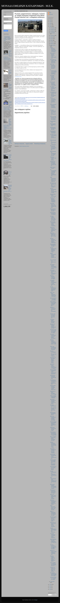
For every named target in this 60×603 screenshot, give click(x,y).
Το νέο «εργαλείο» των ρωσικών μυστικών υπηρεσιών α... (53, 100)
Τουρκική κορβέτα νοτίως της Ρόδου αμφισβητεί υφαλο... (52, 558)
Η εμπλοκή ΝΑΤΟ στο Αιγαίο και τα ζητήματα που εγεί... (53, 205)
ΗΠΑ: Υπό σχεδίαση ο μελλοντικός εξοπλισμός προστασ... (52, 66)
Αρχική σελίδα (29, 143)
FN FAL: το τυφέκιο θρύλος (10, 72)
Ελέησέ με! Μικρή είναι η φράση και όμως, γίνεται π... (53, 235)
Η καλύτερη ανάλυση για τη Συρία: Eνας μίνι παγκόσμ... (53, 450)
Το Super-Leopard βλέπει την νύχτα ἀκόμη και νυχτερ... (53, 218)
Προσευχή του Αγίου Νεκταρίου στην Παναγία (53, 393)
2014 (50, 586)
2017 (50, 24)
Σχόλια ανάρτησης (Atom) (24, 146)
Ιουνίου (51, 38)
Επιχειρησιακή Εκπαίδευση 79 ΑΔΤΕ (53, 245)
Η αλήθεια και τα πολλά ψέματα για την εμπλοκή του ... (53, 136)
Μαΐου (51, 40)
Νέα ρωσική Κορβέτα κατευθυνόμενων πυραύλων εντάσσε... (53, 486)
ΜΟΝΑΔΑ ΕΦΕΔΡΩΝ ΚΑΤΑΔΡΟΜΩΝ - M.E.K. (27, 5)
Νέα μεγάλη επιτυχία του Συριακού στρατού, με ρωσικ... (53, 401)
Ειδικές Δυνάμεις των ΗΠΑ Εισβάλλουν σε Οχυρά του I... (53, 541)
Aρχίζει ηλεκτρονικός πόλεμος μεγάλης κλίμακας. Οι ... (53, 256)
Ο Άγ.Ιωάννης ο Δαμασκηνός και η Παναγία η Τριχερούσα (53, 433)
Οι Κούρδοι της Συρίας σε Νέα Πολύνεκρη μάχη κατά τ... (53, 61)
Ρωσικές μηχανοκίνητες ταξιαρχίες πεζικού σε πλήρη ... (53, 249)
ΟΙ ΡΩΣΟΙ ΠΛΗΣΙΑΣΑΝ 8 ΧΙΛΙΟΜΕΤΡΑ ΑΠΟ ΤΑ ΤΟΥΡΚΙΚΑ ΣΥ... (53, 408)
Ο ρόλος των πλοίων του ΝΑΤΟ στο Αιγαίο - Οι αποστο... (52, 569)
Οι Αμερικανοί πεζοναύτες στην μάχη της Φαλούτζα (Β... (53, 147)
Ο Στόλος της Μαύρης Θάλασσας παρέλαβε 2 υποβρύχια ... (53, 199)
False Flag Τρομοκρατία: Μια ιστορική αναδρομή (53, 348)
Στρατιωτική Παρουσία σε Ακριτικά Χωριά (53, 429)
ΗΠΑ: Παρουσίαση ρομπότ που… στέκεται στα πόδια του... (53, 179)
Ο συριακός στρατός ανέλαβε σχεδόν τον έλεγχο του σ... (52, 78)
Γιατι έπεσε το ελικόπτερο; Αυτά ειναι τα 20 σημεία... (53, 491)
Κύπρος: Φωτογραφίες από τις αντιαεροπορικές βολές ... (53, 190)
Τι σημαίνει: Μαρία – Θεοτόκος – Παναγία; (52, 321)
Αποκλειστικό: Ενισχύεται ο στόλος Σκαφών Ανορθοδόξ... (53, 223)
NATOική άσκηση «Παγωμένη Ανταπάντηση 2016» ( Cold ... (53, 342)
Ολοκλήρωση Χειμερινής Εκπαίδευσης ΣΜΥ (53, 377)
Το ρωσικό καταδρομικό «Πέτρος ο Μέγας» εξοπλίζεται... (53, 336)
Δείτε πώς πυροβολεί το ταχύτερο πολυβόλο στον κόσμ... (53, 418)
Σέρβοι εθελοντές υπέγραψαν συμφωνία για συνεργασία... (53, 49)
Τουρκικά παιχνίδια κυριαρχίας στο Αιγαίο (52, 277)
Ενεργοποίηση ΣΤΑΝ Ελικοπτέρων (53, 195)
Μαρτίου (52, 43)
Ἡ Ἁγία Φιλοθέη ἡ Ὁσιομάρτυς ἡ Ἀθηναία (53, 396)
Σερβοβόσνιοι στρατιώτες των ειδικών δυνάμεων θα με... (53, 163)
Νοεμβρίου (52, 29)
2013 (50, 587)
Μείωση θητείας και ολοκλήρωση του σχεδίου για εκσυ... (53, 153)
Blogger (36, 599)
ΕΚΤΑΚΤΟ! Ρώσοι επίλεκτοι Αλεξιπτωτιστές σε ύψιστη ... (53, 366)
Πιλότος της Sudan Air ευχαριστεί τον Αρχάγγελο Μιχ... (53, 229)
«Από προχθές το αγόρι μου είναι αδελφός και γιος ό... (53, 564)
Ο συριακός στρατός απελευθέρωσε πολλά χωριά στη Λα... (53, 283)
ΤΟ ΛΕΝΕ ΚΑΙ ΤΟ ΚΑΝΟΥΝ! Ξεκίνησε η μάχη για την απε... (53, 382)
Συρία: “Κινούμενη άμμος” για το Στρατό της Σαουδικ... (53, 507)
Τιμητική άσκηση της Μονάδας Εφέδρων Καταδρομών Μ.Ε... (53, 423)
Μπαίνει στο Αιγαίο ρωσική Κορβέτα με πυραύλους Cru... (53, 552)
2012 (50, 589)
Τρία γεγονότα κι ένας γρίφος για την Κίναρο (53, 468)
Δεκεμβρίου (52, 27)
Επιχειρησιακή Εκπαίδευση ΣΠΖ (53, 124)
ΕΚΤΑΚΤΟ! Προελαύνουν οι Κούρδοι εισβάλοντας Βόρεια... (53, 502)
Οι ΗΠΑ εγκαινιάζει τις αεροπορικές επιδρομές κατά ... (53, 288)
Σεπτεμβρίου (52, 32)
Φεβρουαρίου (52, 45)
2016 (50, 26)
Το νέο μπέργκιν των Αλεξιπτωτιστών (53, 261)
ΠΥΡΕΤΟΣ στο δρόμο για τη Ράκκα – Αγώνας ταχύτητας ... (53, 524)
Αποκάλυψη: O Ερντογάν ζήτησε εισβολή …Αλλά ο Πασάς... (53, 360)
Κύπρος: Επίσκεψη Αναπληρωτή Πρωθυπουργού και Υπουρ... (53, 445)
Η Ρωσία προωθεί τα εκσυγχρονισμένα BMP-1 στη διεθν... (53, 546)
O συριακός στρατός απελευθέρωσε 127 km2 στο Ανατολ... (53, 266)
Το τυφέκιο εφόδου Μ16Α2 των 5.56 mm (10, 142)
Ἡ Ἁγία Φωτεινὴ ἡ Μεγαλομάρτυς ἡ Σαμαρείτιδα (53, 142)
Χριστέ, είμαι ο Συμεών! (52, 168)
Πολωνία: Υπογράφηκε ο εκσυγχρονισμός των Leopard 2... (53, 353)
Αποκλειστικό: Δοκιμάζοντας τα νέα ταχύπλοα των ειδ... (53, 456)
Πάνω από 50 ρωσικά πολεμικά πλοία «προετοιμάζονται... (53, 56)
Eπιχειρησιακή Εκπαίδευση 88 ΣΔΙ (53, 413)
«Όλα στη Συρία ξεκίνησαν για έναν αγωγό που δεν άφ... (53, 118)
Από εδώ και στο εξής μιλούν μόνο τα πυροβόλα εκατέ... (53, 518)
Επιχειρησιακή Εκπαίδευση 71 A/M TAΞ (53, 213)
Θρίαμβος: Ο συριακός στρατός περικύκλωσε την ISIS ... (53, 326)
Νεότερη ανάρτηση (19, 143)
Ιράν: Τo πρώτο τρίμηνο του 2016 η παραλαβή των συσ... (53, 438)
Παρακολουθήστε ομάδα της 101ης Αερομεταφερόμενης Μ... (53, 371)
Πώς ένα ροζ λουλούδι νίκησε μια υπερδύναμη (53, 84)
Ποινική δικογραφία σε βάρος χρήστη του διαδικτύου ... (53, 530)
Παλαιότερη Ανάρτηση (39, 143)
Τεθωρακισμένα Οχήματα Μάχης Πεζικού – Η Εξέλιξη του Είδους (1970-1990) (7, 38)
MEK (50, 12)
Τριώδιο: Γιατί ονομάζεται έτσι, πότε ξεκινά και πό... (52, 315)
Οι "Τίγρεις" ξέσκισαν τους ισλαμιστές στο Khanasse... (53, 88)
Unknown (51, 14)
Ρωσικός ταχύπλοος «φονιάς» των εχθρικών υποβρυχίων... (53, 240)
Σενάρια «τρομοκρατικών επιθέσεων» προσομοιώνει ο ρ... (53, 474)
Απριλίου (52, 41)
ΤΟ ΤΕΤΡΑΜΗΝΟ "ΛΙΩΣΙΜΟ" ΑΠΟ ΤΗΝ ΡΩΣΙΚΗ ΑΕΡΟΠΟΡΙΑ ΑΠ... (53, 172)
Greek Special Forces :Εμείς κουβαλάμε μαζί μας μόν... (53, 303)
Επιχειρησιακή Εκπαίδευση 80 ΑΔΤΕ (53, 128)
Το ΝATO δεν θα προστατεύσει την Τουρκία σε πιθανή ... (53, 331)
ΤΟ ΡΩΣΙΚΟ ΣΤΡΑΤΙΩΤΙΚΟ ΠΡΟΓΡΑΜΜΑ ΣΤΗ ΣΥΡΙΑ (53, 574)
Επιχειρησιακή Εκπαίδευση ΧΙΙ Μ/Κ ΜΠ (53, 132)
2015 (50, 584)
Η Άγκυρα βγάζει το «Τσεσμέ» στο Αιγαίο (53, 578)
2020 (50, 20)
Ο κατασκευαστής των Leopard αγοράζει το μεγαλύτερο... (53, 71)
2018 (50, 23)
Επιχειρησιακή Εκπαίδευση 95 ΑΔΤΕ (53, 209)
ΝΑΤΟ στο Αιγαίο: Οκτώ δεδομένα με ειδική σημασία (53, 496)
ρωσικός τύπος (18, 76)
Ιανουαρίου (52, 581)
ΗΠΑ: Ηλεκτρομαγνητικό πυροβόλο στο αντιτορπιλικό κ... (53, 480)
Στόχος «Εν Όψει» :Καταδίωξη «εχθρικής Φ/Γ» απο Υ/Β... (53, 294)
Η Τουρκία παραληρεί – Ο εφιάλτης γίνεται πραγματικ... (53, 535)
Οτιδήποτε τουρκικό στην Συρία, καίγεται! (53, 159)
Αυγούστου (52, 35)
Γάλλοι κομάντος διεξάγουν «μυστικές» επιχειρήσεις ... (53, 106)
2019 (50, 21)
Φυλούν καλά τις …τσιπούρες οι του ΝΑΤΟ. (53, 299)
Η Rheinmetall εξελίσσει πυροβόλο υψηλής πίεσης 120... (53, 387)
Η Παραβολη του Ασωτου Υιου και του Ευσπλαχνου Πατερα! (53, 94)
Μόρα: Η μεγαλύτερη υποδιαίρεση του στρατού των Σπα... (53, 513)
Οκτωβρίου (52, 31)
